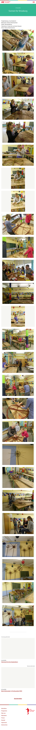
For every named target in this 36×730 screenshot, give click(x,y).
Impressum (4, 722)
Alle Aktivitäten (18, 698)
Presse (3, 718)
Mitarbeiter (4, 715)
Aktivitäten (4, 708)
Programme (4, 710)
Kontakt (3, 720)
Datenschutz (4, 725)
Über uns (3, 713)
